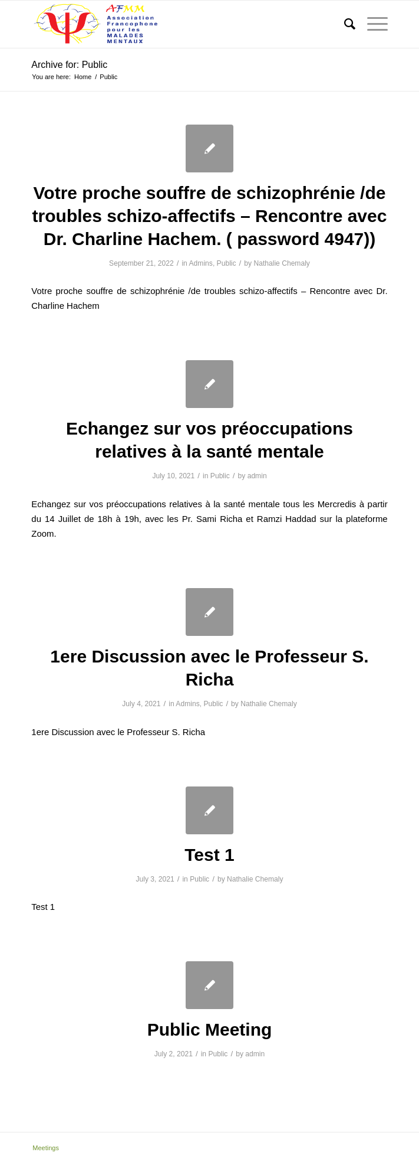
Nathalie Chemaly (281, 263)
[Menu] (371, 24)
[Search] (343, 24)
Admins (201, 263)
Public (226, 263)
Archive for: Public (69, 65)
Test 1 (209, 854)
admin (257, 476)
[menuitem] (343, 24)
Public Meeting (209, 1029)
